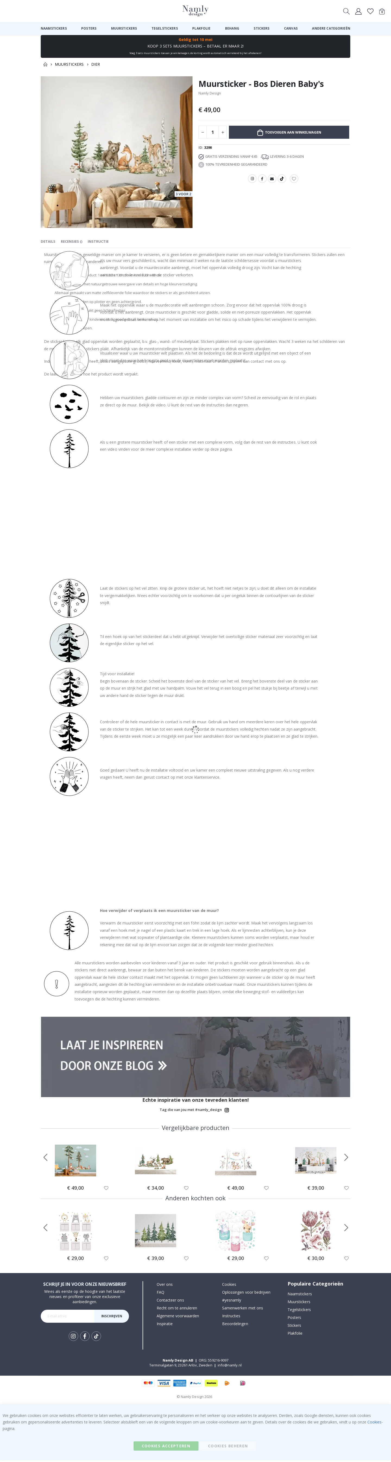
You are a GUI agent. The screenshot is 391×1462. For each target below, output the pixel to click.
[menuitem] (54, 28)
